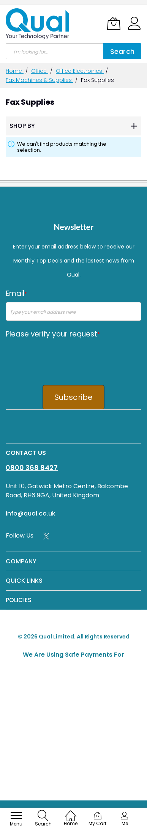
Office (39, 71)
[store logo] (38, 23)
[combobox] (54, 51)
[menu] (16, 815)
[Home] (70, 812)
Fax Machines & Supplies (39, 80)
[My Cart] (113, 23)
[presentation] (63, 357)
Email (16, 293)
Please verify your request (53, 334)
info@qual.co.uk (30, 513)
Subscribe (73, 397)
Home (15, 71)
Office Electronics (80, 71)
